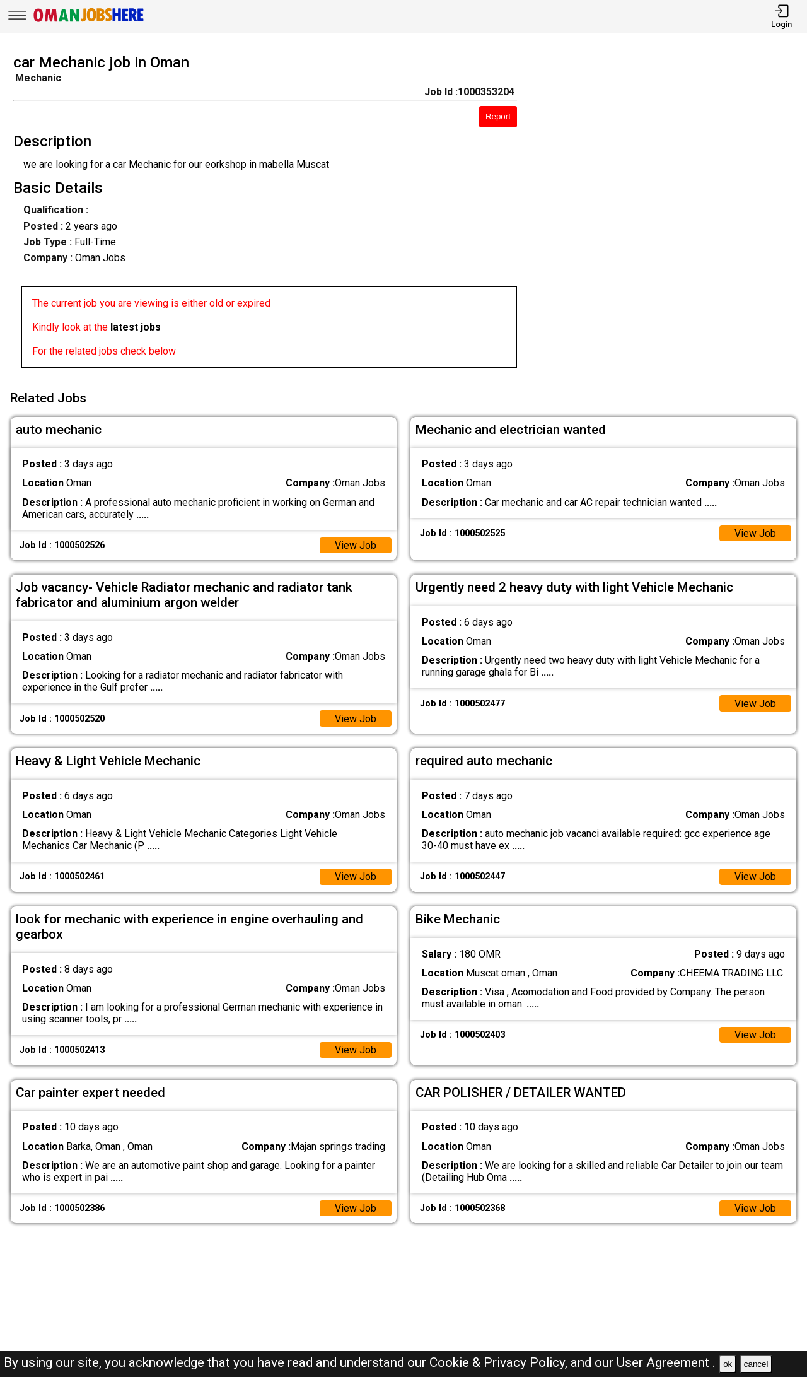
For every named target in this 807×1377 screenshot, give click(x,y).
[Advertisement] (672, 214)
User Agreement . (666, 1362)
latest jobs (135, 327)
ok (727, 1364)
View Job (355, 545)
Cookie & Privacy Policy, (500, 1362)
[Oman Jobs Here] (89, 22)
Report (498, 116)
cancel (756, 1364)
